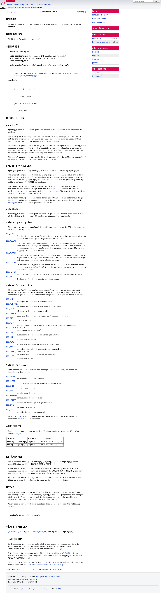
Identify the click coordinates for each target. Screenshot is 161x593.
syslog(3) (11, 12)
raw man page (98, 22)
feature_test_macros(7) (24, 76)
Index (9, 4)
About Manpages (21, 4)
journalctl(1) (14, 532)
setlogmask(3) (25, 416)
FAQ (32, 4)
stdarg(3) (12, 203)
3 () (97, 76)
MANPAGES (10, 1)
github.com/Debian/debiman (30, 589)
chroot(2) (34, 248)
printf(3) (55, 186)
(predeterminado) (18, 351)
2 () (97, 72)
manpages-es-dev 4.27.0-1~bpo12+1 (48, 577)
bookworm (96, 38)
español (95, 55)
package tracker (99, 18)
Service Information (44, 4)
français (95, 59)
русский (96, 63)
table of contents (101, 28)
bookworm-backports (15, 7)
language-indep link (100, 15)
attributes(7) (14, 434)
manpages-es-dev (29, 7)
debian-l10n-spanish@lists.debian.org (45, 565)
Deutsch (95, 52)
